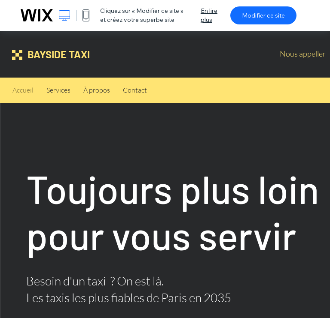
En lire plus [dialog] (209, 15)
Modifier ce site (263, 15)
